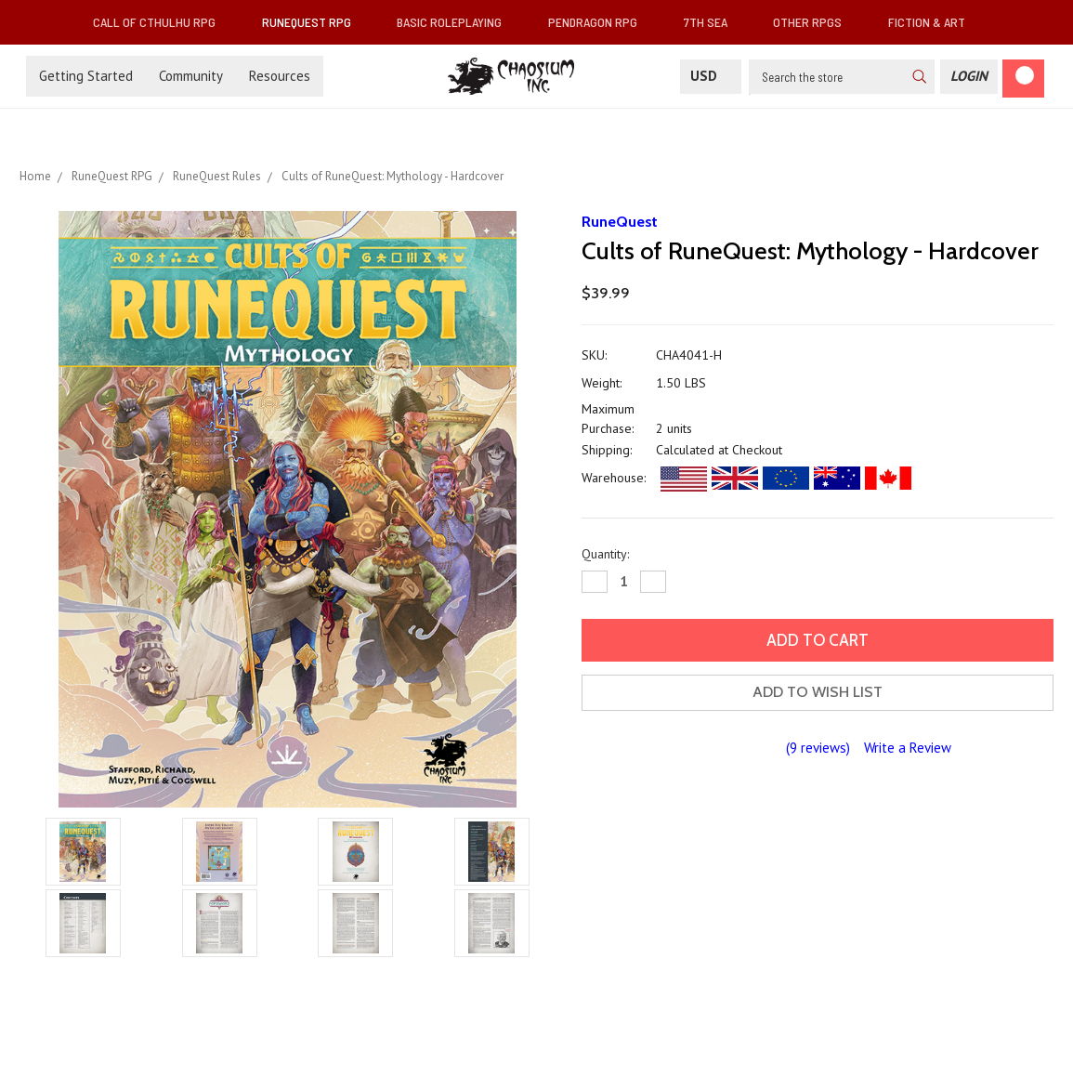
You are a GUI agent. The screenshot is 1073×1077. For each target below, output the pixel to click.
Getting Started (86, 76)
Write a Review (907, 747)
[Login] (969, 76)
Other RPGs (815, 22)
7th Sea (713, 22)
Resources (279, 76)
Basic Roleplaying (457, 22)
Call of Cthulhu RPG (161, 22)
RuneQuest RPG (314, 22)
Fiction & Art (934, 22)
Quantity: (605, 553)
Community (191, 76)
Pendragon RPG (600, 22)
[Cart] (1023, 78)
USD (710, 76)
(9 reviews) (818, 747)
